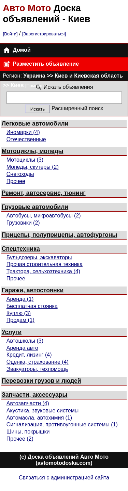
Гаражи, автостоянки (33, 290)
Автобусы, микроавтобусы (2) (43, 215)
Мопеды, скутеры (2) (32, 167)
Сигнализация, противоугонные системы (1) (62, 424)
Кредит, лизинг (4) (29, 355)
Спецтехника (21, 248)
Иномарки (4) (23, 132)
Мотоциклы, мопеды (32, 151)
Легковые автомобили (35, 123)
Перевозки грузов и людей (41, 380)
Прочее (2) (19, 439)
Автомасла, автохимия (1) (39, 418)
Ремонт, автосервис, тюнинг (44, 193)
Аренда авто (22, 348)
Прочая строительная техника (44, 264)
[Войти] (10, 33)
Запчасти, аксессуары (35, 394)
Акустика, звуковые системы (42, 410)
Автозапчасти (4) (27, 403)
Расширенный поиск (77, 109)
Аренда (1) (20, 299)
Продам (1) (20, 320)
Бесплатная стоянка (32, 306)
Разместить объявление (41, 64)
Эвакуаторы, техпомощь (37, 369)
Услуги (12, 332)
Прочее (15, 181)
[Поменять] (36, 85)
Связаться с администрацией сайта (64, 477)
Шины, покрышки (28, 432)
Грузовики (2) (23, 223)
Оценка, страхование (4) (37, 362)
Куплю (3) (18, 313)
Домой (17, 50)
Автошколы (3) (24, 341)
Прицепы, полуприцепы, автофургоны (59, 234)
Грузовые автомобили (35, 206)
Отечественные (26, 139)
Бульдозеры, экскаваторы (39, 257)
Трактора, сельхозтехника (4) (43, 271)
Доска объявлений (42, 13)
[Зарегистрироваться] (44, 33)
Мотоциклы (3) (24, 160)
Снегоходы (20, 174)
